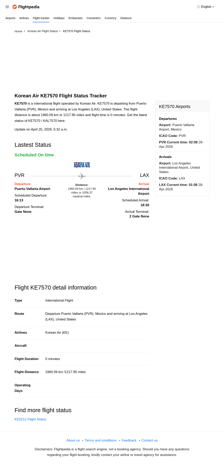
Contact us (149, 440)
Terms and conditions (101, 440)
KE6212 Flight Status (30, 419)
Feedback (129, 440)
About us (73, 440)
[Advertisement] (112, 65)
